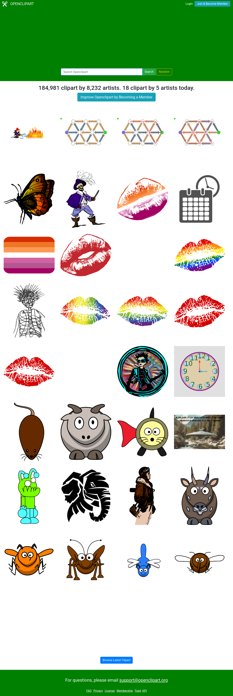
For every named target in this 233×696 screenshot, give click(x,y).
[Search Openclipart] (101, 71)
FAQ (89, 691)
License (110, 691)
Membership (124, 691)
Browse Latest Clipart (117, 660)
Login (189, 3)
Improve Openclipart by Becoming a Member (116, 97)
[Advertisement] (116, 38)
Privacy (98, 691)
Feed (138, 691)
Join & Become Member (212, 3)
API (144, 691)
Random (164, 71)
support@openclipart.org (143, 680)
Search (149, 71)
